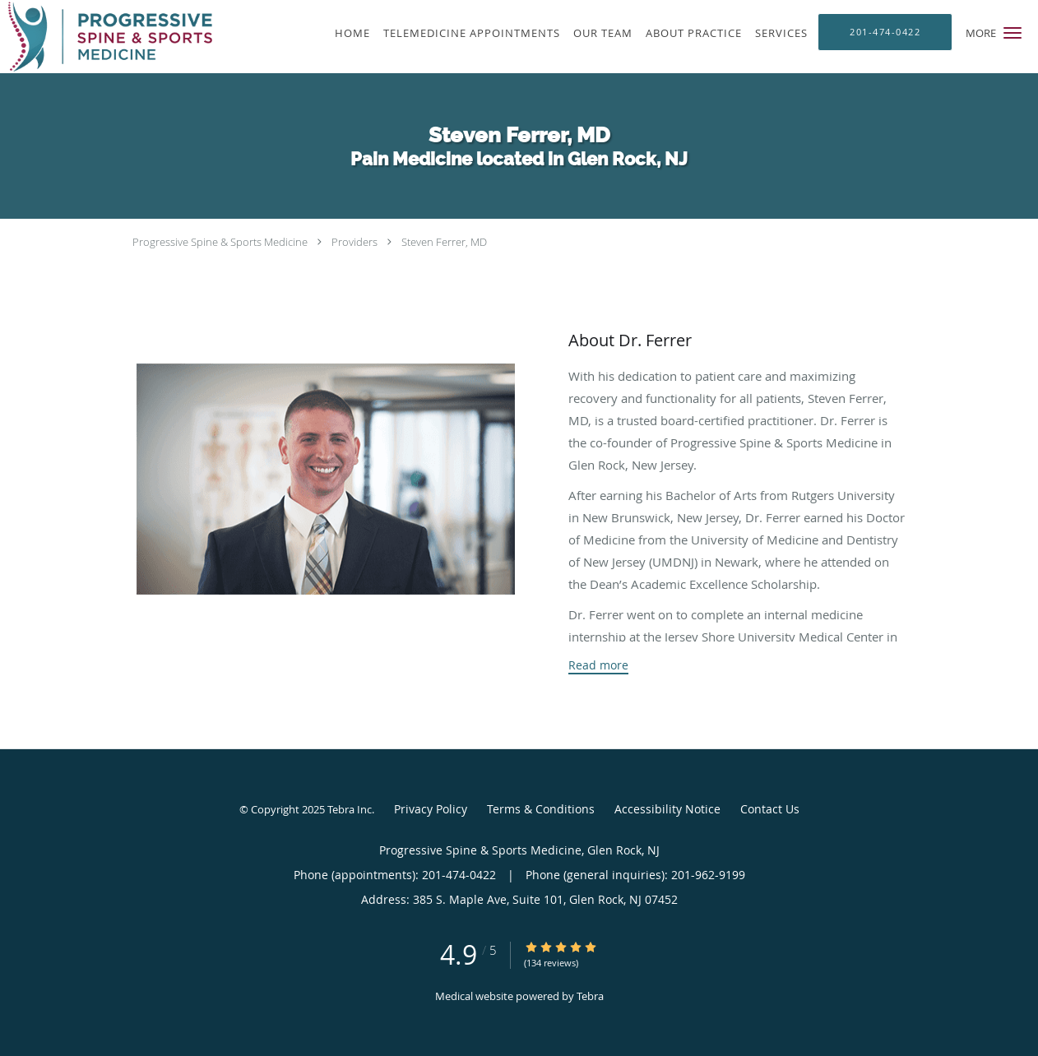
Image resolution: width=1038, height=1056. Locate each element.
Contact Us (769, 809)
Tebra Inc (349, 809)
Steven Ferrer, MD (444, 241)
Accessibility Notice (667, 809)
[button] (1012, 33)
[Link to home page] (106, 36)
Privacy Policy (430, 809)
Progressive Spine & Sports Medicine (220, 241)
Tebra (590, 996)
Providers (354, 241)
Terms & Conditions (541, 809)
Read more (598, 665)
